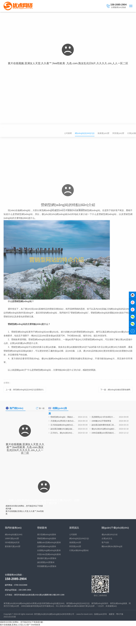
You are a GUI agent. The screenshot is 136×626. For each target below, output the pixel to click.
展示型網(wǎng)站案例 (46, 534)
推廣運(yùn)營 (75, 542)
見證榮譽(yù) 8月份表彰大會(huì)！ (104, 426)
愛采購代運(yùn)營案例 (46, 558)
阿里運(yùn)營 (75, 546)
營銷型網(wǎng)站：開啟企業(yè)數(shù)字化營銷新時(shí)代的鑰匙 (62, 426)
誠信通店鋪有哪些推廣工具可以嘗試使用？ (104, 434)
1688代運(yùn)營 (12, 538)
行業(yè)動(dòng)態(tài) (79, 550)
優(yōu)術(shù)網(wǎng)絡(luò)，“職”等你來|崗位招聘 (104, 438)
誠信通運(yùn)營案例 (45, 562)
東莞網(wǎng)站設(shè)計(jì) (78, 603)
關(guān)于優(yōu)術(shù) (115, 527)
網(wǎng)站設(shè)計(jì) (13, 127)
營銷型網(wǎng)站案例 (46, 538)
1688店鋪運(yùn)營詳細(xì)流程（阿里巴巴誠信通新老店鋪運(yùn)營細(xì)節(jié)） (104, 442)
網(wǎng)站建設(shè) (13, 534)
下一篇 (115, 392)
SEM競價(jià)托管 (12, 542)
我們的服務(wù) (13, 527)
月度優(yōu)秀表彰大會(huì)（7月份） (62, 430)
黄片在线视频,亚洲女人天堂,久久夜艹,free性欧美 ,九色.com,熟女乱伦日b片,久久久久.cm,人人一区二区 (68, 63)
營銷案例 (42, 527)
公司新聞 (106, 133)
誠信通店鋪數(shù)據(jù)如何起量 (62, 438)
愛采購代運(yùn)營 (12, 546)
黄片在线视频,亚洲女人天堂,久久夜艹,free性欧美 (20, 625)
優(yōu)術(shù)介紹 (110, 534)
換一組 (41, 410)
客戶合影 (105, 542)
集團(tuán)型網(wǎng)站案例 (49, 542)
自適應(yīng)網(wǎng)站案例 (49, 550)
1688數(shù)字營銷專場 (101, 430)
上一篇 (25, 392)
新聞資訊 (74, 527)
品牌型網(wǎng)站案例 (46, 546)
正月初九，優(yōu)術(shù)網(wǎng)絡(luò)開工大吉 (62, 442)
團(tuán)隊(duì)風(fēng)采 (112, 546)
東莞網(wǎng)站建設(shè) (53, 603)
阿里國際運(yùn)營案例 (46, 566)
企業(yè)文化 (107, 538)
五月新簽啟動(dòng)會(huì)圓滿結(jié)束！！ (62, 434)
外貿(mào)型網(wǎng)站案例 (49, 554)
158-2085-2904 (118, 4)
